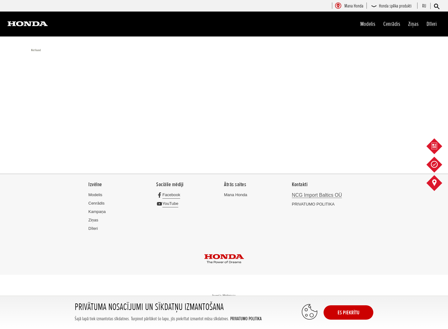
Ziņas (413, 24)
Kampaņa (97, 211)
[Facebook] (170, 194)
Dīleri (432, 24)
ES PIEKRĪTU (348, 312)
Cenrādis (391, 24)
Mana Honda (235, 194)
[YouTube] (169, 203)
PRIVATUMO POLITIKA (246, 319)
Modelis (367, 24)
